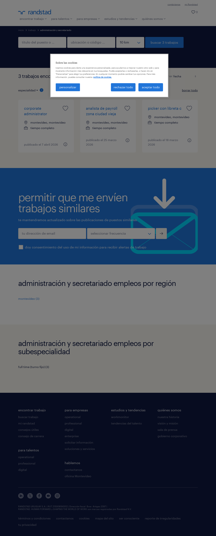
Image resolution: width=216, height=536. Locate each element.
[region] (109, 75)
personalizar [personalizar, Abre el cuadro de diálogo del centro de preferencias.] (67, 87)
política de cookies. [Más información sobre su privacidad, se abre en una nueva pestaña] (102, 77)
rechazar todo (123, 87)
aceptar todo (151, 87)
